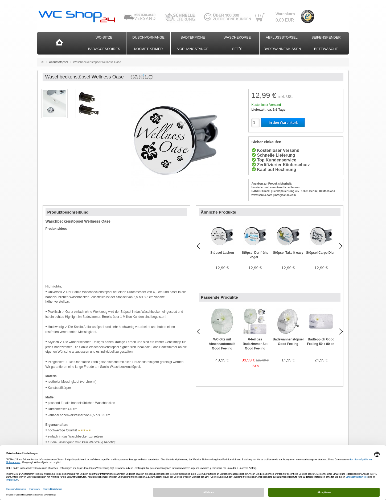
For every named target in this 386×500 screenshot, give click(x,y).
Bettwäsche (326, 49)
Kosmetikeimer (148, 49)
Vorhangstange (192, 49)
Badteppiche (193, 37)
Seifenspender (326, 37)
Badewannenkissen (282, 49)
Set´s (237, 49)
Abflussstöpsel (281, 37)
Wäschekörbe (237, 37)
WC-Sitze (104, 37)
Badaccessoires (104, 49)
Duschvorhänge (148, 37)
